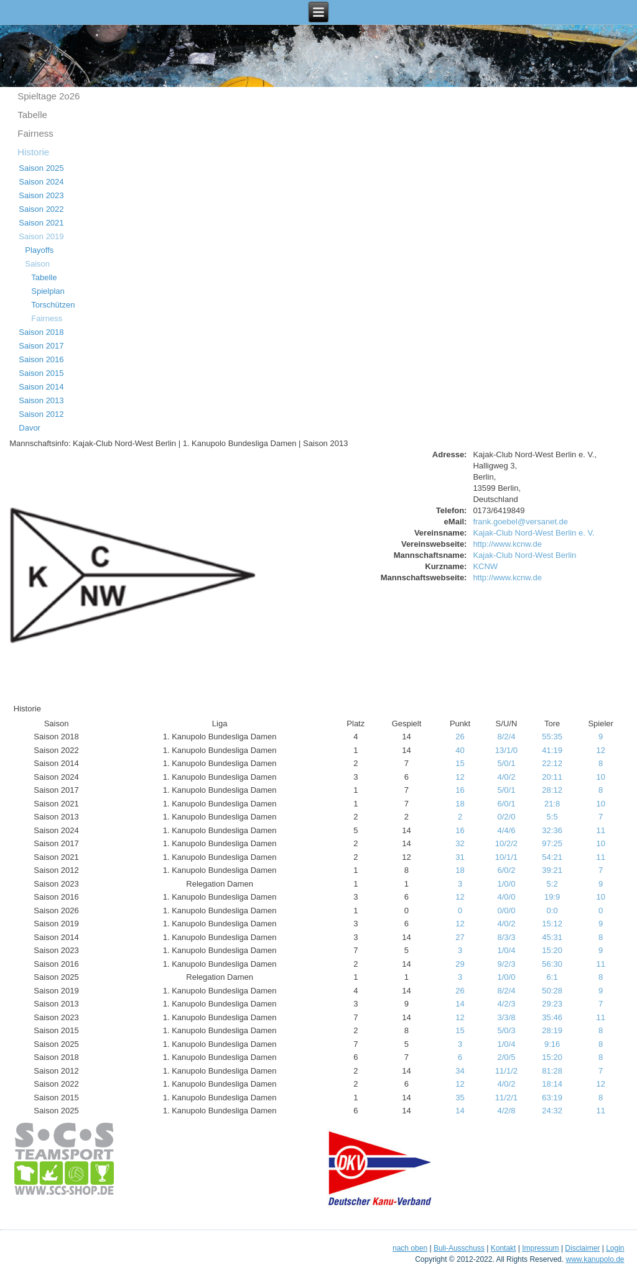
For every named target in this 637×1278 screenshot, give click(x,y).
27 (459, 937)
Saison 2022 (41, 209)
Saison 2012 (41, 414)
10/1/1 (506, 857)
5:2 (552, 883)
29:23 (552, 1003)
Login (615, 1248)
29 (459, 964)
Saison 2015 (41, 373)
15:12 (552, 923)
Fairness (35, 133)
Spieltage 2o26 (48, 96)
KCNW (485, 566)
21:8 (552, 803)
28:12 (552, 790)
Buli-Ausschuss (459, 1248)
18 (459, 803)
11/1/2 (506, 1070)
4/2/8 (506, 1110)
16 (459, 790)
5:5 (552, 816)
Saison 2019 (41, 236)
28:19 (552, 1030)
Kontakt (503, 1248)
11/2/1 (506, 1097)
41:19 (552, 750)
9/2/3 (506, 964)
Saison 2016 (41, 359)
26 (459, 736)
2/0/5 (506, 1057)
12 (600, 750)
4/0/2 (506, 777)
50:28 (552, 990)
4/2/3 (506, 1003)
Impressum (540, 1248)
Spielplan (48, 291)
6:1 (552, 977)
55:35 (552, 736)
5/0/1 (506, 763)
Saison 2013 (41, 400)
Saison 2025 (41, 168)
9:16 (552, 1044)
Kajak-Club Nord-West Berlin (524, 555)
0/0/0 (506, 910)
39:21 (552, 870)
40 (459, 750)
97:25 (552, 843)
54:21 (552, 857)
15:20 (552, 950)
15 (459, 763)
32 (459, 843)
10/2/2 (506, 843)
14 (459, 1003)
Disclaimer (582, 1248)
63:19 (552, 1097)
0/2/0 (506, 816)
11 (600, 830)
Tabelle (32, 114)
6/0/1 (506, 803)
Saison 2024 (41, 181)
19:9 (552, 896)
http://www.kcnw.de (507, 544)
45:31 (552, 937)
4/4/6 (506, 830)
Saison (37, 263)
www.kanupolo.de (594, 1259)
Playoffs (39, 250)
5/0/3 (506, 1030)
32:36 (552, 830)
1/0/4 (506, 950)
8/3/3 (506, 937)
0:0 (552, 910)
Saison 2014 (41, 386)
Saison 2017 (41, 345)
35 (459, 1097)
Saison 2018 (41, 332)
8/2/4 (506, 736)
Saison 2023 (41, 195)
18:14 (552, 1084)
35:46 (552, 1017)
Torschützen (53, 304)
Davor (29, 427)
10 (600, 777)
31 (459, 857)
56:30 (552, 964)
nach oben (410, 1248)
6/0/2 (506, 870)
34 (459, 1070)
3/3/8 (506, 1017)
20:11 (552, 777)
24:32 (552, 1110)
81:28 (552, 1070)
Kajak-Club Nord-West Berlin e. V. (533, 532)
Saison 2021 (41, 222)
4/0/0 (506, 896)
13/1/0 (506, 750)
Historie (33, 152)
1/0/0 (506, 883)
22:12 (552, 763)
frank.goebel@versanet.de (520, 521)
